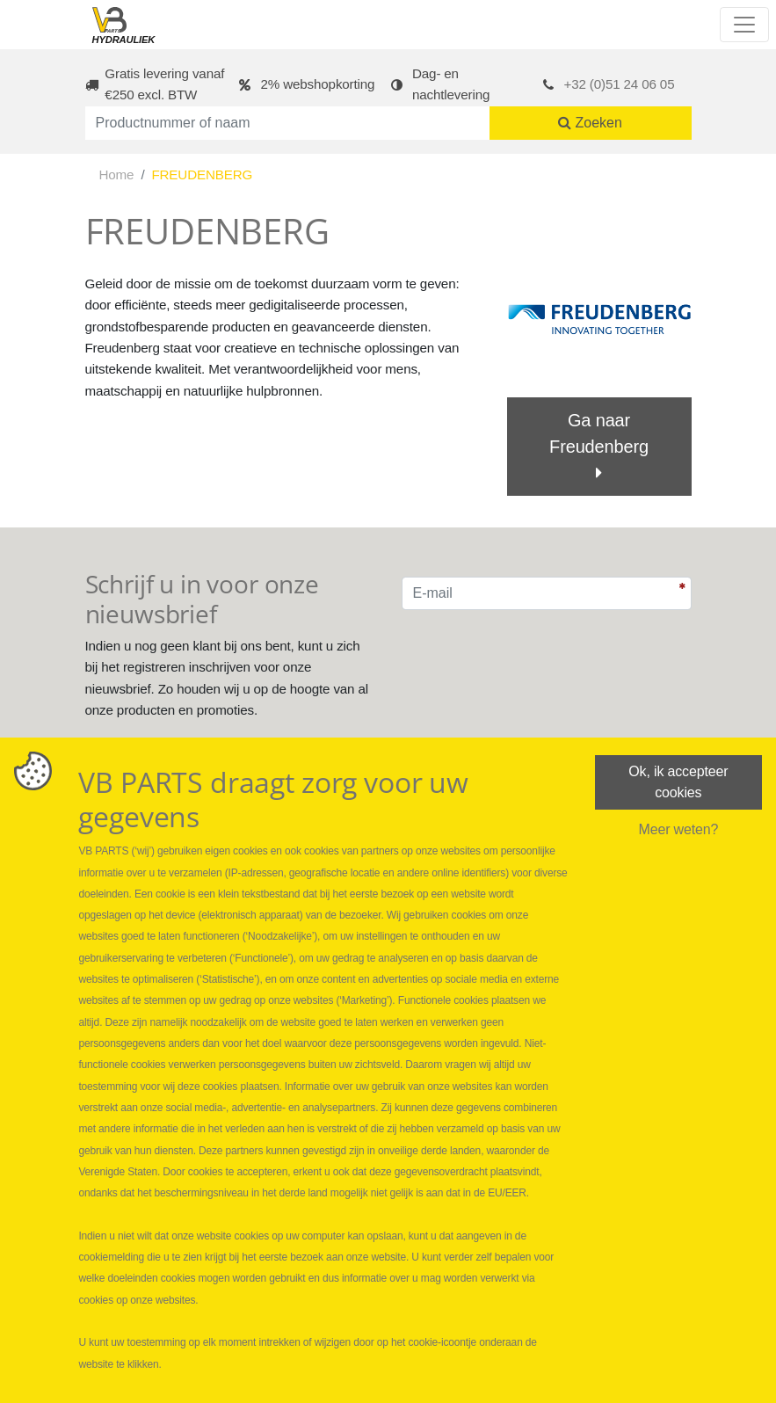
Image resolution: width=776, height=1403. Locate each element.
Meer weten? (678, 829)
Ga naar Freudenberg (599, 446)
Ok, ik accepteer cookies (678, 782)
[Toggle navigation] (744, 24)
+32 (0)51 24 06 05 (619, 83)
